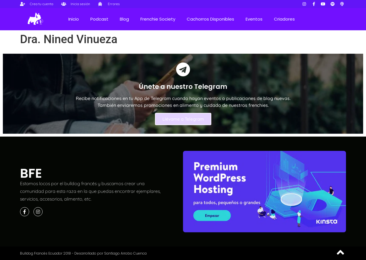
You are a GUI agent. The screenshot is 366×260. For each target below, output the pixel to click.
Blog (124, 19)
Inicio (73, 19)
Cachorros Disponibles (210, 19)
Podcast (99, 19)
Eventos (254, 19)
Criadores (284, 19)
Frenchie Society (157, 19)
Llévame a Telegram (183, 119)
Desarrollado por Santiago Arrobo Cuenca (110, 253)
